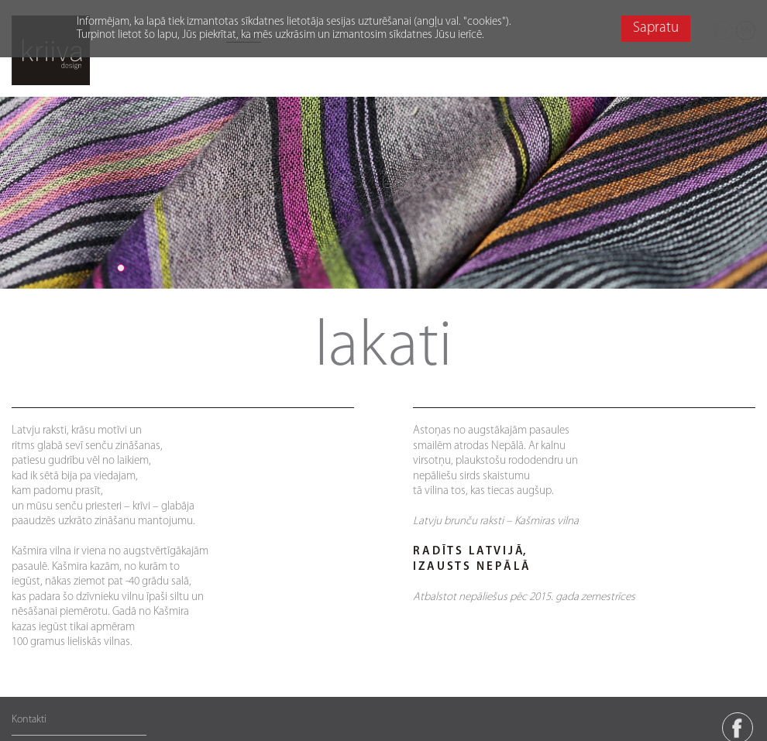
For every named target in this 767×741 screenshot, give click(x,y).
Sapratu (656, 28)
